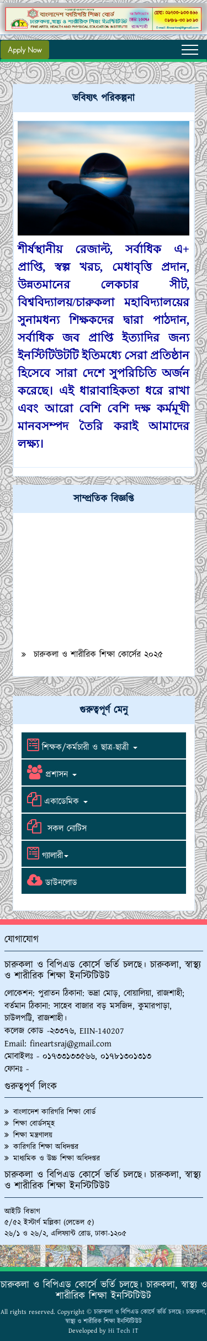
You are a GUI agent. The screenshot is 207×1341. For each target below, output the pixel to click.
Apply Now (25, 49)
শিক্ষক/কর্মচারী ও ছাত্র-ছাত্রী (80, 745)
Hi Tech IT (123, 1330)
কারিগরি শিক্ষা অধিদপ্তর (45, 1147)
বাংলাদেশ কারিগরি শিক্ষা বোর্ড (54, 1112)
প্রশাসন (50, 772)
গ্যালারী (46, 854)
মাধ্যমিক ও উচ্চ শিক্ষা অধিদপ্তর (56, 1158)
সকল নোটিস (55, 827)
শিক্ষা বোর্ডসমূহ (34, 1123)
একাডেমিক (56, 800)
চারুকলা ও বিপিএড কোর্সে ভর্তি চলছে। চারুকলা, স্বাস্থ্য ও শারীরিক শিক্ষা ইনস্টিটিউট (135, 1316)
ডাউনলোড (50, 881)
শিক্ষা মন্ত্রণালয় (32, 1135)
